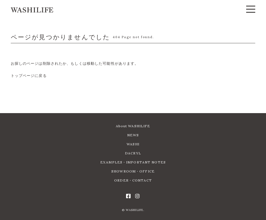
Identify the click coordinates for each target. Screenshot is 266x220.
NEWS (133, 135)
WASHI (133, 144)
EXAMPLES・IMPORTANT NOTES (133, 162)
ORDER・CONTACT (133, 180)
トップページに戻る (29, 75)
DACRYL (133, 153)
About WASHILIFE (133, 126)
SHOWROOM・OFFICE (133, 171)
